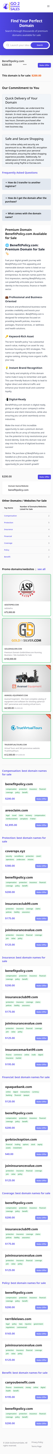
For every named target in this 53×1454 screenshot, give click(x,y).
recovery (29, 815)
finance (8, 1055)
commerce (18, 1055)
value (13, 938)
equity (40, 1144)
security (9, 856)
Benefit (7, 557)
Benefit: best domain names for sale (25, 1372)
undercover (21, 859)
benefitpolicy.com (18, 489)
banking (9, 1095)
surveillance (18, 856)
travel (14, 815)
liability (16, 912)
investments (18, 1387)
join (7, 938)
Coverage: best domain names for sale (26, 1193)
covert (38, 856)
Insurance (8, 529)
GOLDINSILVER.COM (13, 649)
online (26, 1055)
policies (9, 912)
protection (23, 789)
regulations (10, 1327)
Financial (8, 536)
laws (20, 1324)
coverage (9, 792)
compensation (11, 789)
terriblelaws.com (18, 1319)
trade (34, 1055)
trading (17, 1144)
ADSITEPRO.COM (11, 604)
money (28, 1387)
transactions (25, 1092)
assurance (26, 912)
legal (8, 815)
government (38, 1324)
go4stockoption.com (21, 1139)
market (18, 1058)
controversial (22, 1327)
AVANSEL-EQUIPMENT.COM (16, 695)
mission (30, 859)
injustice (28, 1324)
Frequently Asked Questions (20, 172)
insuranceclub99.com (21, 903)
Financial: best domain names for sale (26, 1077)
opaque (26, 1095)
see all (41, 569)
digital (40, 1055)
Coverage (8, 543)
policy (17, 792)
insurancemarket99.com (24, 1049)
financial (42, 789)
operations (10, 859)
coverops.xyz (15, 851)
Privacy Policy (37, 1442)
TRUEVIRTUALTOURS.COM (15, 744)
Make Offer (44, 65)
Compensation (10, 515)
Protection (8, 522)
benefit (25, 792)
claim (21, 815)
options (26, 1144)
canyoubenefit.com (20, 1382)
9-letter (33, 819)
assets (8, 1148)
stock (33, 1144)
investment (17, 1148)
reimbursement (11, 819)
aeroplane (24, 819)
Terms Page (37, 1446)
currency (35, 1092)
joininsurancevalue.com (23, 930)
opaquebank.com (18, 1087)
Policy (6, 550)
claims (38, 909)
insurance (33, 789)
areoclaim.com (16, 810)
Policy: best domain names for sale (24, 1283)
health (8, 1391)
